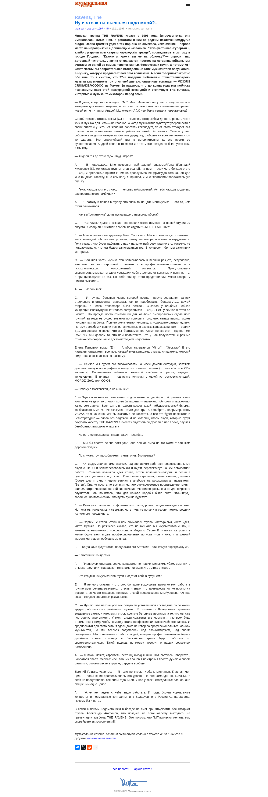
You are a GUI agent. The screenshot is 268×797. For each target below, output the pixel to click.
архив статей (143, 769)
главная (79, 28)
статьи (90, 28)
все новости (121, 769)
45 (107, 28)
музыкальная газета (101, 738)
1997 (100, 28)
